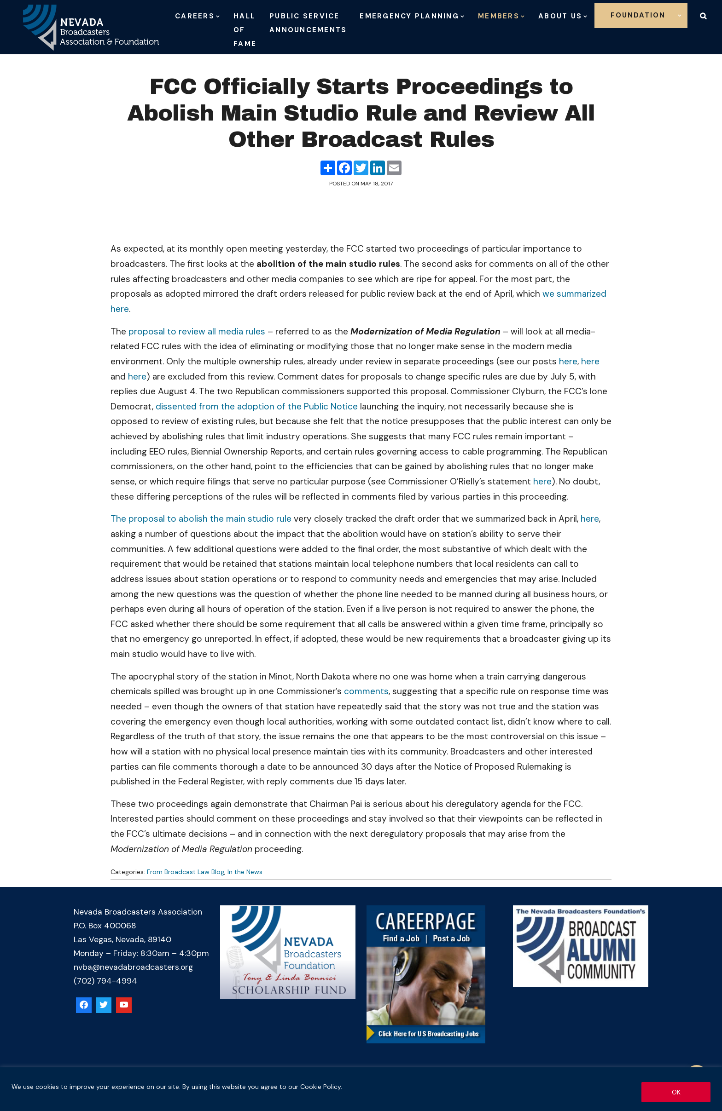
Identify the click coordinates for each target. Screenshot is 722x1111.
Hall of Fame (244, 30)
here (568, 361)
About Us (560, 16)
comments (366, 691)
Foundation (638, 15)
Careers (195, 16)
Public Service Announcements (308, 23)
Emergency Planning (409, 16)
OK (676, 1092)
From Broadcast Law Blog (185, 872)
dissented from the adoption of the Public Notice (257, 406)
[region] (361, 1089)
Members (498, 16)
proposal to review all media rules (196, 331)
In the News (244, 872)
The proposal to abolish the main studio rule (201, 518)
